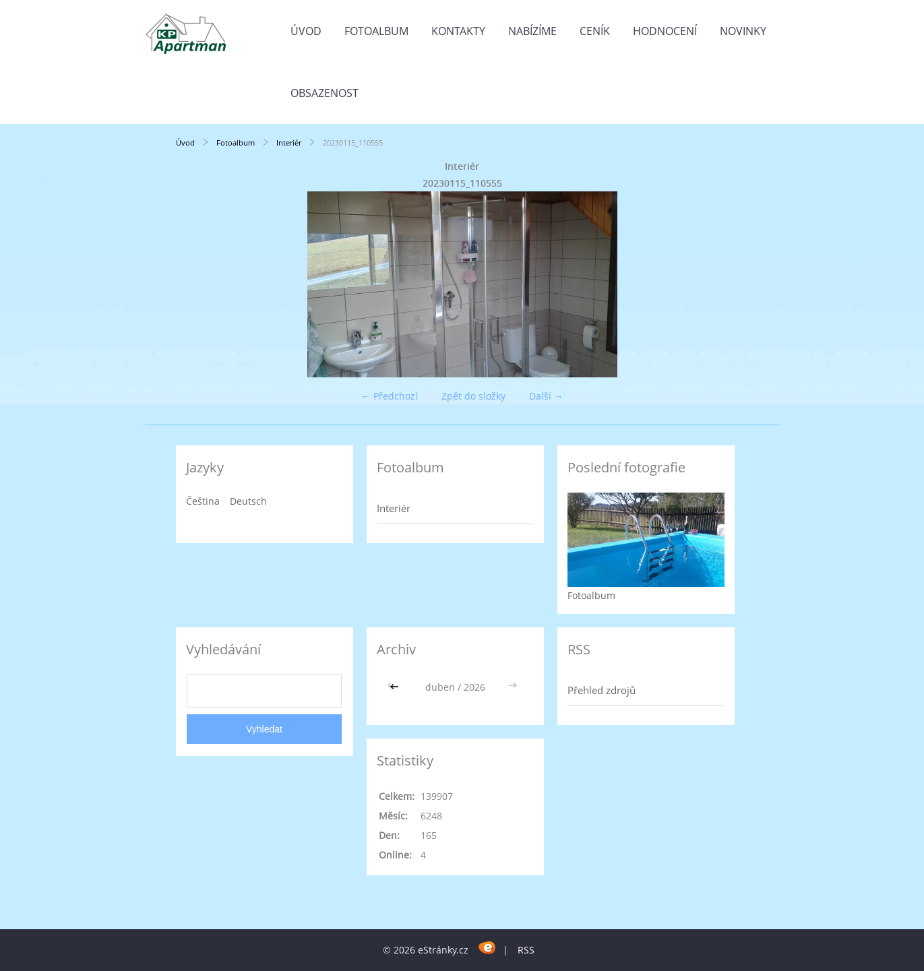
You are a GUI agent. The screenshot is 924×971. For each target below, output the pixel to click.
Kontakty (458, 31)
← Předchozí (389, 395)
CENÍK (595, 31)
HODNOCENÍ (665, 31)
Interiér (288, 142)
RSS (526, 949)
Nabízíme (532, 31)
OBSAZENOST (324, 93)
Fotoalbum (376, 31)
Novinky (743, 31)
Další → (546, 395)
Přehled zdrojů (601, 690)
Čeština (203, 501)
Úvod (305, 31)
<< (395, 687)
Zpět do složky (473, 395)
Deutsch (248, 501)
